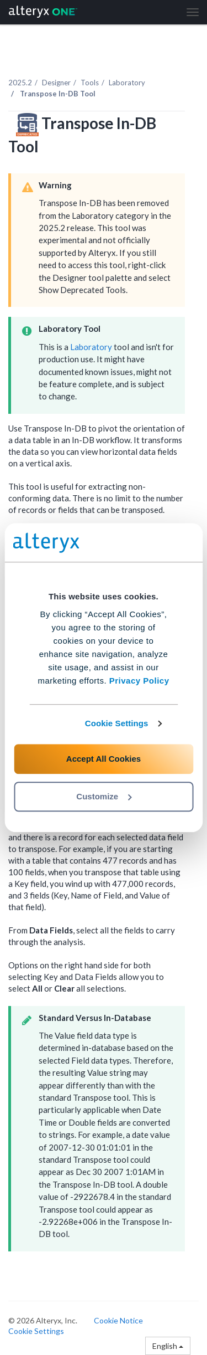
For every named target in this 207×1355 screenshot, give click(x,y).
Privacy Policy (139, 680)
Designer (56, 82)
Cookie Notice (118, 1320)
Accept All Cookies (103, 758)
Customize (103, 796)
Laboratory (127, 82)
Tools (90, 82)
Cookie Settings (116, 723)
